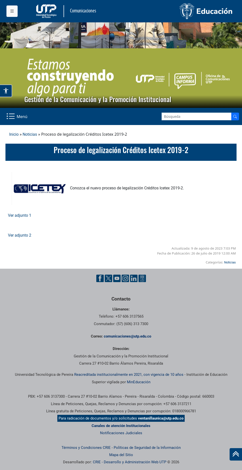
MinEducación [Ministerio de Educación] (138, 382)
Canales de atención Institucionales (121, 426)
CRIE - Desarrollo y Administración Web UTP (129, 462)
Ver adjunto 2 (19, 235)
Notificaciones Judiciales (121, 433)
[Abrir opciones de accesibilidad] (6, 91)
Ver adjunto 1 (19, 215)
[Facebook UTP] (100, 278)
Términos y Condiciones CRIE (86, 447)
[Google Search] (196, 116)
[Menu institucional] (12, 11)
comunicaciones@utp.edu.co (127, 336)
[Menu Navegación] (17, 116)
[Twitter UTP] (108, 278)
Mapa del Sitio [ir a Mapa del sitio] (121, 455)
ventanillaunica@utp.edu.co (160, 418)
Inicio (14, 134)
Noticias (30, 134)
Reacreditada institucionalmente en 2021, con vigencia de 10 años (128, 374)
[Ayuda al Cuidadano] (142, 278)
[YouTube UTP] (117, 278)
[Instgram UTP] (125, 278)
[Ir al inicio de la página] (236, 454)
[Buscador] (235, 116)
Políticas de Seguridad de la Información (147, 447)
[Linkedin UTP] (134, 278)
